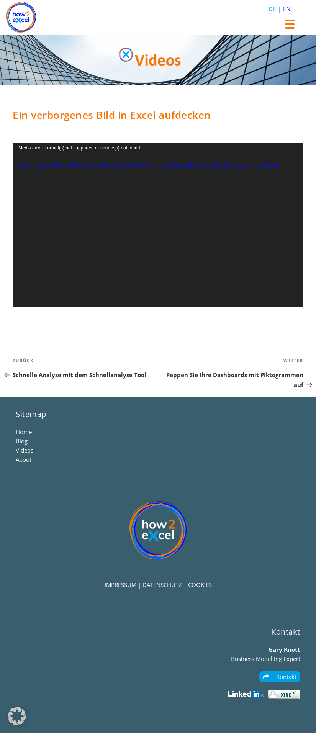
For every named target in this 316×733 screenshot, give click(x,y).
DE (272, 9)
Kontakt (279, 677)
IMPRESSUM (120, 585)
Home (24, 432)
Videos (24, 450)
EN (286, 9)
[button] (17, 716)
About (23, 459)
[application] (158, 225)
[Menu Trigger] (289, 23)
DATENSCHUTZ (162, 585)
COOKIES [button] (200, 585)
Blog (22, 441)
